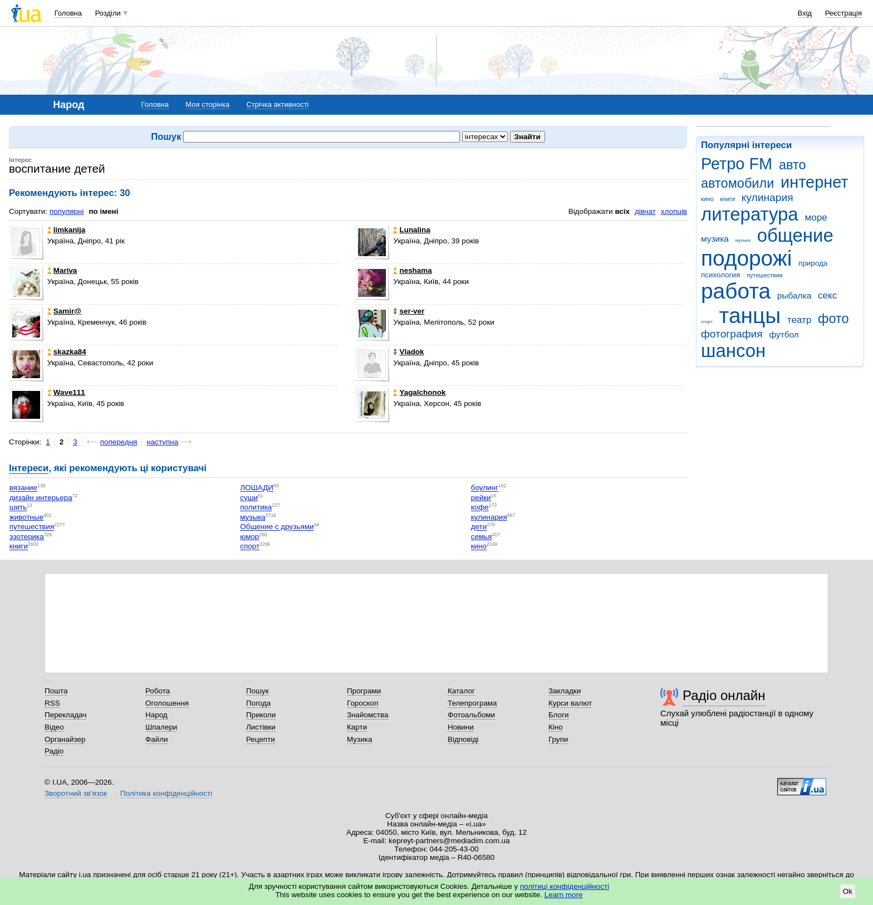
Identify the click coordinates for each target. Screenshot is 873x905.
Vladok (408, 352)
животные (26, 517)
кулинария (767, 197)
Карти (357, 727)
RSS (52, 703)
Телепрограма (472, 703)
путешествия (764, 275)
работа (736, 291)
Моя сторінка (207, 104)
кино (707, 198)
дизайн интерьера (40, 497)
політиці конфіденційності (564, 886)
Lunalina (411, 230)
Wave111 (66, 392)
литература (749, 214)
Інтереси (28, 468)
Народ (156, 715)
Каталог (461, 691)
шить (18, 507)
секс (827, 295)
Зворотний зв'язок (76, 793)
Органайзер (65, 739)
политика (256, 507)
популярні (67, 211)
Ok (847, 891)
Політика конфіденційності (166, 793)
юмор (249, 536)
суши (249, 497)
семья (481, 536)
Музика (359, 739)
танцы (750, 315)
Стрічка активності (277, 104)
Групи (558, 739)
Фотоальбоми (471, 715)
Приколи (261, 715)
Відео (54, 727)
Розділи (108, 13)
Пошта (56, 691)
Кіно (555, 727)
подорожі (746, 258)
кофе (480, 507)
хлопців (674, 211)
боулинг (484, 488)
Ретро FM (736, 164)
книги (727, 198)
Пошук (257, 691)
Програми (364, 691)
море (816, 217)
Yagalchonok (419, 392)
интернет (814, 182)
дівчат (645, 211)
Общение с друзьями (276, 527)
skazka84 (66, 352)
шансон (733, 350)
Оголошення (167, 703)
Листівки (261, 727)
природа (812, 263)
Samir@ (64, 311)
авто (792, 165)
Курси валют (570, 703)
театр (799, 320)
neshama (412, 270)
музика (715, 238)
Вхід (805, 13)
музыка (743, 240)
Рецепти (260, 739)
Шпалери (161, 727)
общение (795, 235)
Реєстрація (843, 13)
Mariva (62, 270)
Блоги (558, 715)
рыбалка (794, 295)
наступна (162, 442)
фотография (732, 334)
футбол (783, 334)
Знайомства (368, 715)
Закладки (564, 691)
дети (479, 527)
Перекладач (65, 715)
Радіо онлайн (724, 695)
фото (833, 318)
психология (720, 275)
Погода (258, 703)
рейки (481, 497)
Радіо (54, 751)
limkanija (66, 230)
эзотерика (26, 536)
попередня (119, 442)
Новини (461, 727)
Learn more (564, 895)
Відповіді (463, 739)
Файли (156, 739)
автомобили (737, 183)
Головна (68, 13)
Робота (157, 691)
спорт (707, 321)
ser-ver (408, 311)
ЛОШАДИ (256, 488)
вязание (23, 488)
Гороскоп (362, 703)
